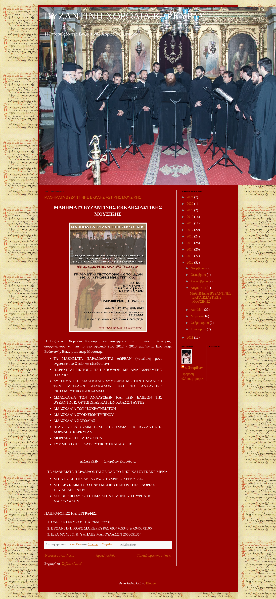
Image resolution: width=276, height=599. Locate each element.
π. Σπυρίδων (194, 367)
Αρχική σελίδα (105, 555)
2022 (190, 203)
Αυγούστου (199, 288)
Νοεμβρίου (198, 268)
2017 (190, 230)
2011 (190, 337)
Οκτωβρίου (199, 274)
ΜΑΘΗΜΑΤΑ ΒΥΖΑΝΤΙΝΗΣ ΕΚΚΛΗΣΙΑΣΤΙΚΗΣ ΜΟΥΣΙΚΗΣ (92, 197)
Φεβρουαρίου (200, 323)
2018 (190, 223)
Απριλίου (197, 309)
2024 (190, 197)
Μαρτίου (197, 316)
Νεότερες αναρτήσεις (59, 555)
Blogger (151, 583)
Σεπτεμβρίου (200, 281)
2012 (190, 262)
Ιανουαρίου (199, 329)
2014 (190, 249)
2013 (190, 256)
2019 (190, 217)
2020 (190, 210)
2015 (190, 243)
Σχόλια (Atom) (72, 563)
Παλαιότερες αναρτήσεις (154, 555)
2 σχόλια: (108, 544)
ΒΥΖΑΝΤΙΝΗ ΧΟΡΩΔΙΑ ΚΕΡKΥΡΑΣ (124, 17)
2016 (190, 236)
